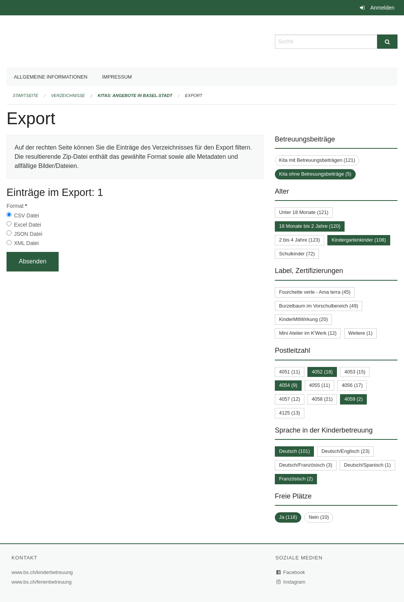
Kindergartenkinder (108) (359, 240)
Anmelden (382, 8)
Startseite (25, 95)
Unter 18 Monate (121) (303, 212)
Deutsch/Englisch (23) (346, 451)
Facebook (291, 572)
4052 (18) (322, 372)
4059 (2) (353, 399)
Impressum (117, 77)
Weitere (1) (360, 333)
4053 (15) (354, 372)
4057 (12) (289, 399)
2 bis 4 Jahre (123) (299, 240)
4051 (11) (289, 372)
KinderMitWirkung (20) (303, 319)
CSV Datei (26, 215)
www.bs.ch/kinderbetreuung (43, 572)
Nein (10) (319, 517)
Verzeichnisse (68, 95)
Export (193, 95)
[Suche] (387, 42)
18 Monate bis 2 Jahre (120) (309, 226)
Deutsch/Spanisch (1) (367, 465)
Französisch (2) (296, 479)
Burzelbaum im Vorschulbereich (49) (318, 306)
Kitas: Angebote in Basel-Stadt (135, 95)
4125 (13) (289, 413)
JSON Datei (28, 234)
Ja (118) (288, 517)
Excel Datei (27, 225)
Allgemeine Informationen (50, 77)
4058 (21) (322, 399)
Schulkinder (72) (297, 254)
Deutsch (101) (294, 451)
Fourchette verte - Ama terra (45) (314, 292)
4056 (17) (352, 385)
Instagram (291, 582)
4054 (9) (288, 385)
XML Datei (26, 243)
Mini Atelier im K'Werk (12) (308, 333)
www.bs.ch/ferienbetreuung (42, 582)
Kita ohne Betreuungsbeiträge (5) (315, 174)
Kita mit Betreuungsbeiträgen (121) (317, 160)
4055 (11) (319, 385)
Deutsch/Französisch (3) (305, 465)
